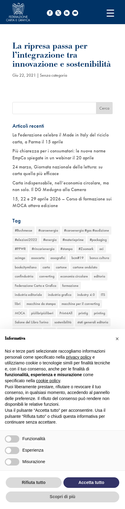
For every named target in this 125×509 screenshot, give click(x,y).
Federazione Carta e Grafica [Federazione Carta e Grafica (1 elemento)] (35, 285)
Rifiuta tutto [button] (34, 482)
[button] (117, 339)
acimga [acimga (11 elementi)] (20, 257)
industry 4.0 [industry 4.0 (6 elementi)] (86, 294)
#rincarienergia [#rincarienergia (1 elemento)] (43, 248)
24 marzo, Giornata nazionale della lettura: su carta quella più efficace (57, 170)
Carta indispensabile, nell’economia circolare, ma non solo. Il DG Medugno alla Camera (60, 186)
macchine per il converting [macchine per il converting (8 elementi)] (81, 303)
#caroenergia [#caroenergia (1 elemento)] (48, 230)
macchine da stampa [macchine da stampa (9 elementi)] (41, 303)
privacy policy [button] (78, 357)
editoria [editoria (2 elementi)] (99, 276)
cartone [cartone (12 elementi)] (61, 267)
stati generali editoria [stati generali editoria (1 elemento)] (92, 322)
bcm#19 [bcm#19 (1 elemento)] (78, 257)
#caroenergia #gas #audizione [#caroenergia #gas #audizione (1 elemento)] (86, 230)
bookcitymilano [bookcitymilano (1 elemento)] (26, 267)
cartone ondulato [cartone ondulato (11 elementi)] (85, 267)
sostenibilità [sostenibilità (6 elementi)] (62, 322)
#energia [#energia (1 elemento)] (49, 239)
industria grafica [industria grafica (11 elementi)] (59, 294)
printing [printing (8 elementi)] (99, 313)
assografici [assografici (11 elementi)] (58, 257)
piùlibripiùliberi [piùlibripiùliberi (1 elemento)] (42, 313)
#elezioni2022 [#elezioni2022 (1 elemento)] (26, 239)
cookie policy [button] (48, 380)
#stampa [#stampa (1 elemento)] (66, 248)
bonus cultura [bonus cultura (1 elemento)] (99, 257)
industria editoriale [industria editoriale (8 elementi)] (28, 294)
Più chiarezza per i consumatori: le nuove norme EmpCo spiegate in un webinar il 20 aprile (59, 154)
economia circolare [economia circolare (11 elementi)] (74, 276)
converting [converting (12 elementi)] (46, 276)
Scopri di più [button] (62, 496)
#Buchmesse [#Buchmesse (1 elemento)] (23, 230)
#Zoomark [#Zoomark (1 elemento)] (86, 248)
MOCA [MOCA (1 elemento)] (20, 313)
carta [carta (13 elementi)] (46, 267)
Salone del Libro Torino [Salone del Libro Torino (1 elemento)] (31, 322)
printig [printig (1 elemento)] (83, 313)
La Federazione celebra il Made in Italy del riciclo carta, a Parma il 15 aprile (60, 138)
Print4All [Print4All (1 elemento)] (65, 313)
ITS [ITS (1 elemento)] (103, 294)
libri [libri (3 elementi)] (18, 303)
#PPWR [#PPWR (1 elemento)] (20, 248)
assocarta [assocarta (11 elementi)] (37, 257)
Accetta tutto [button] (91, 482)
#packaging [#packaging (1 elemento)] (98, 239)
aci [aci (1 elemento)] (101, 248)
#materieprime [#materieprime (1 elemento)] (73, 239)
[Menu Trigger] (110, 13)
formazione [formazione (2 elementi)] (70, 285)
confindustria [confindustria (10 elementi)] (24, 276)
